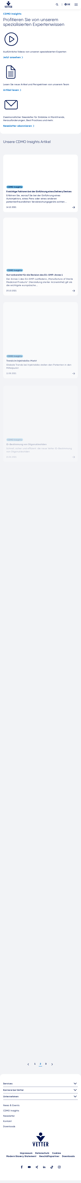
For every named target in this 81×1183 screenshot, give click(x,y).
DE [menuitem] (68, 4)
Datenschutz (42, 1153)
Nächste (53, 1065)
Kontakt (7, 1121)
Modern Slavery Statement (21, 1156)
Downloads (9, 1126)
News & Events (11, 1105)
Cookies (56, 1153)
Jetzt (13, 57)
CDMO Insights (11, 1111)
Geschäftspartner (49, 1156)
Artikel (12, 90)
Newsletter (19, 126)
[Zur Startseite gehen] (8, 4)
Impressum (26, 1153)
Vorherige (29, 1065)
